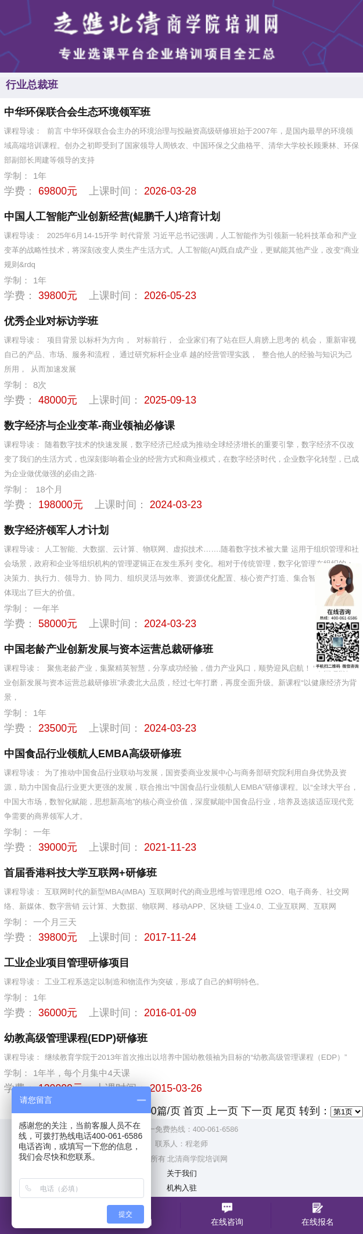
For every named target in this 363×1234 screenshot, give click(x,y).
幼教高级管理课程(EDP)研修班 (76, 1038)
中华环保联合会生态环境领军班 (77, 112)
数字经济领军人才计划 (56, 530)
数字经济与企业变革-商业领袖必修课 (89, 425)
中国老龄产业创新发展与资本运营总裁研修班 (108, 649)
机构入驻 (182, 1188)
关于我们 (182, 1174)
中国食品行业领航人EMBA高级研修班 (92, 754)
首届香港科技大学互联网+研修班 (80, 873)
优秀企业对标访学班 (51, 321)
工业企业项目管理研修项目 (67, 963)
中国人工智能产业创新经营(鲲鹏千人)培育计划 (112, 216)
